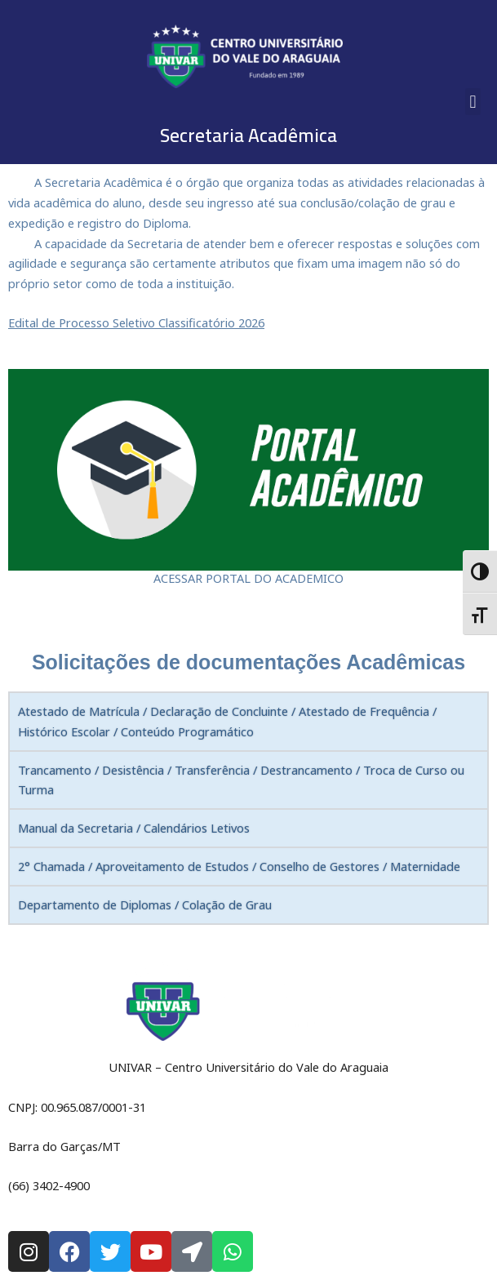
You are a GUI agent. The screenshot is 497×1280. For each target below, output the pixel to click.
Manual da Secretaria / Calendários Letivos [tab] (134, 828)
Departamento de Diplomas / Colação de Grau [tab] (145, 904)
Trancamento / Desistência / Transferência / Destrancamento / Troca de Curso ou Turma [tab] (241, 780)
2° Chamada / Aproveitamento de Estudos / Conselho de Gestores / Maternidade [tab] (239, 866)
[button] (473, 101)
